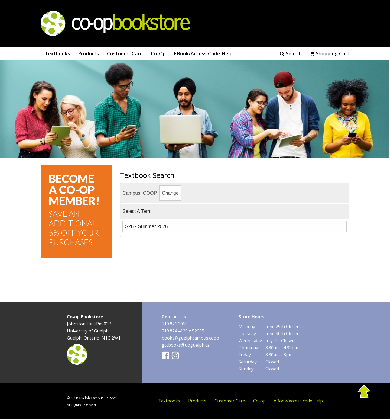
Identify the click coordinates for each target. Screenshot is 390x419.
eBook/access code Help (203, 53)
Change (170, 193)
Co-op (158, 53)
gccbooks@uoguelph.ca (186, 345)
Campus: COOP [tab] (151, 193)
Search (291, 53)
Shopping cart (329, 53)
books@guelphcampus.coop (190, 338)
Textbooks (57, 53)
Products (88, 53)
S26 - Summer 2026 (146, 226)
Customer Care (125, 53)
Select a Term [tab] (136, 211)
